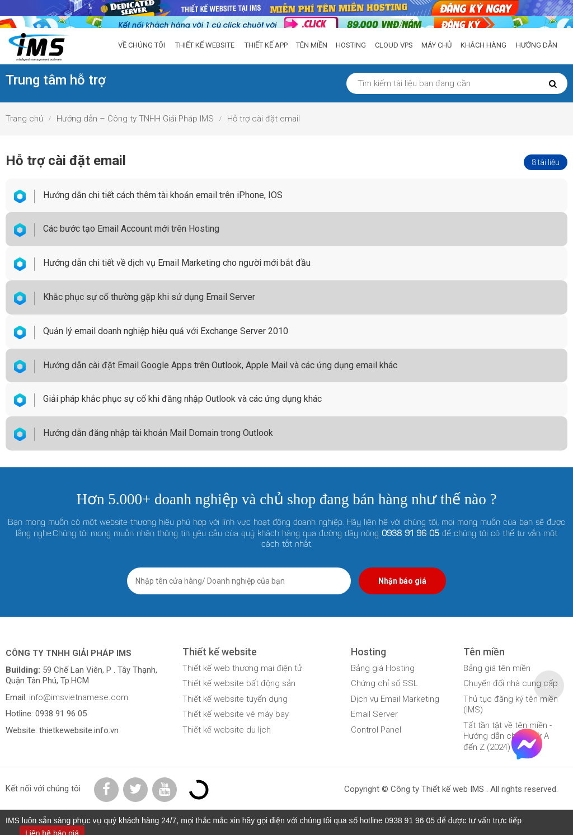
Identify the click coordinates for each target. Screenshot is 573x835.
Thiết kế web (444, 789)
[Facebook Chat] (526, 757)
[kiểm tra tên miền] (286, 23)
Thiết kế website (204, 45)
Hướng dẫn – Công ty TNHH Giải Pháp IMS (135, 119)
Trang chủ (24, 119)
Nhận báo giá (402, 580)
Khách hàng (483, 45)
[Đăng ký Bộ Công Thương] (199, 789)
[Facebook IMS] (106, 789)
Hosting (351, 45)
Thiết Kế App (266, 45)
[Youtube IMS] (164, 789)
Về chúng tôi (141, 45)
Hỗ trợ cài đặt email (263, 119)
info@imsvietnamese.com (77, 697)
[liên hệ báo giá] (286, 7)
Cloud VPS (394, 45)
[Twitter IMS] (135, 789)
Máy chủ (436, 45)
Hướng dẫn (536, 45)
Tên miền (311, 45)
